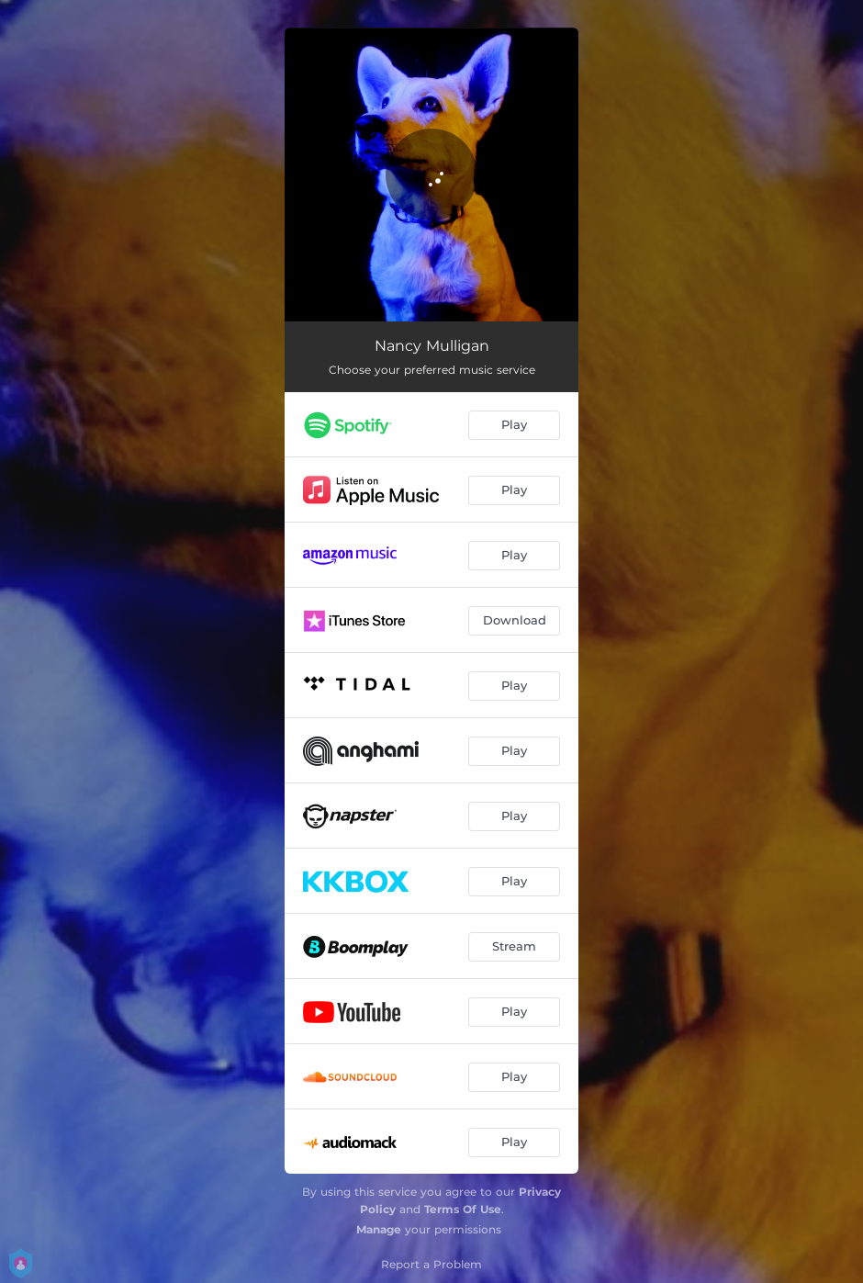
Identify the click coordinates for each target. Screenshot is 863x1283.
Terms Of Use (462, 1209)
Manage (378, 1229)
